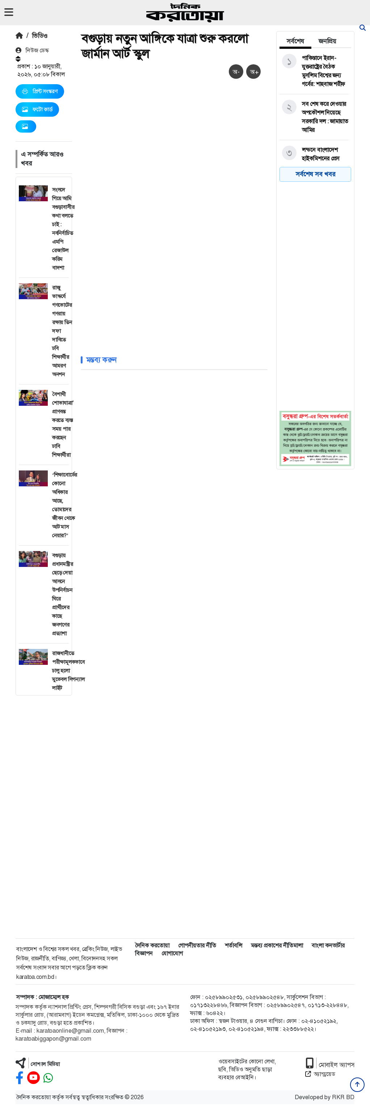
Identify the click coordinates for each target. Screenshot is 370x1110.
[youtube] (33, 1078)
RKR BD (343, 1097)
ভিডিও (39, 35)
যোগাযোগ (172, 953)
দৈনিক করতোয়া (152, 945)
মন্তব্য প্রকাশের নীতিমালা (277, 945)
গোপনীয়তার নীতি (197, 945)
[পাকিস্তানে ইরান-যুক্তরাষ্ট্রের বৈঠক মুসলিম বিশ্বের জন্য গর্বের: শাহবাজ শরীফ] (314, 71)
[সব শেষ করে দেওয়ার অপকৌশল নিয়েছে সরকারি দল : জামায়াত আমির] (314, 117)
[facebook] (20, 1078)
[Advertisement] (44, 804)
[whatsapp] (48, 1078)
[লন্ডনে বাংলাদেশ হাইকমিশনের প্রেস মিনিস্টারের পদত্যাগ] (314, 159)
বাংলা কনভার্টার (328, 945)
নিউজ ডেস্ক (32, 50)
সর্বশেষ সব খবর (315, 174)
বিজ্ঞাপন (144, 953)
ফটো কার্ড (37, 109)
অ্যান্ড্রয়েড (320, 1074)
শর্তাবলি (233, 945)
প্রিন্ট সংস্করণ (40, 91)
